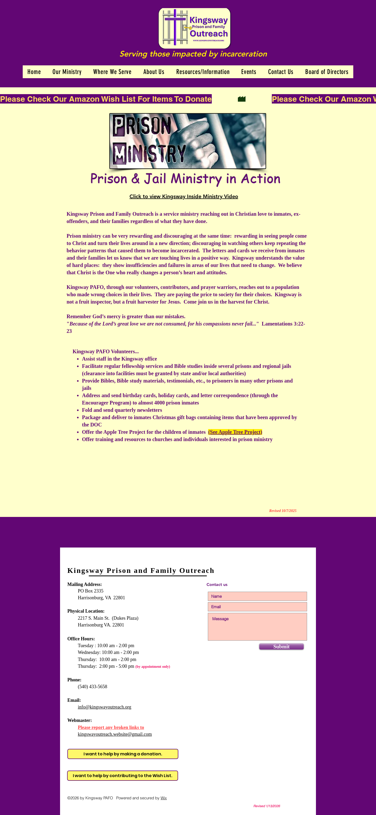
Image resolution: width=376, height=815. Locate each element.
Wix (164, 797)
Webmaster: (79, 720)
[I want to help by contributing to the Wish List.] (122, 776)
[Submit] (281, 646)
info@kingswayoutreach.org (104, 707)
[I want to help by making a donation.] (122, 754)
